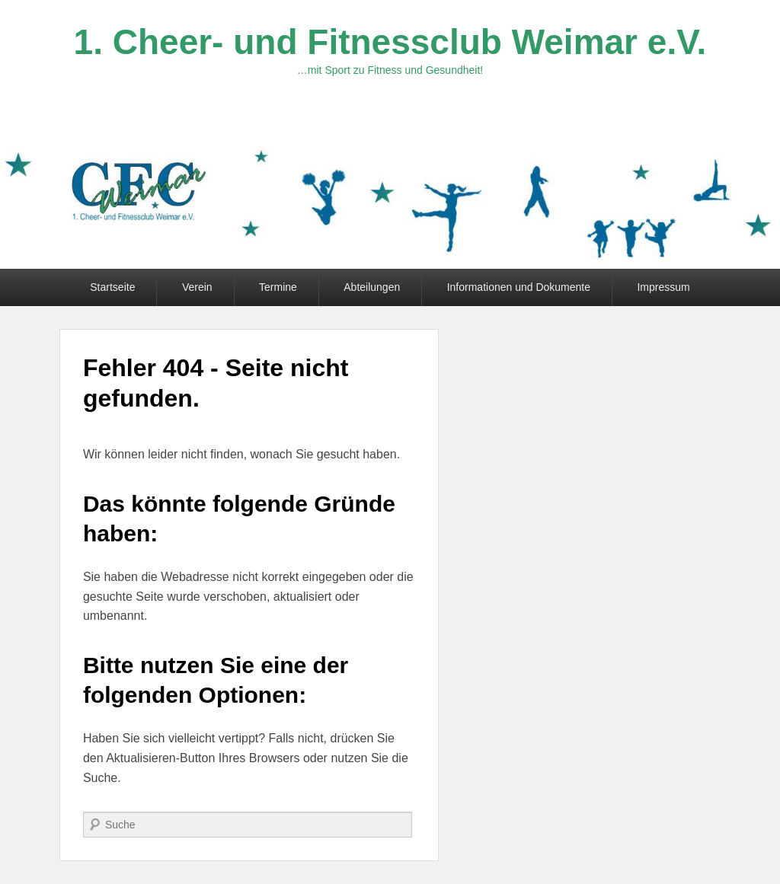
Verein (197, 287)
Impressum (663, 287)
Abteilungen (372, 287)
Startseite (112, 287)
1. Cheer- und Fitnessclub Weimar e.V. (390, 42)
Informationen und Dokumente (518, 287)
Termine (278, 287)
